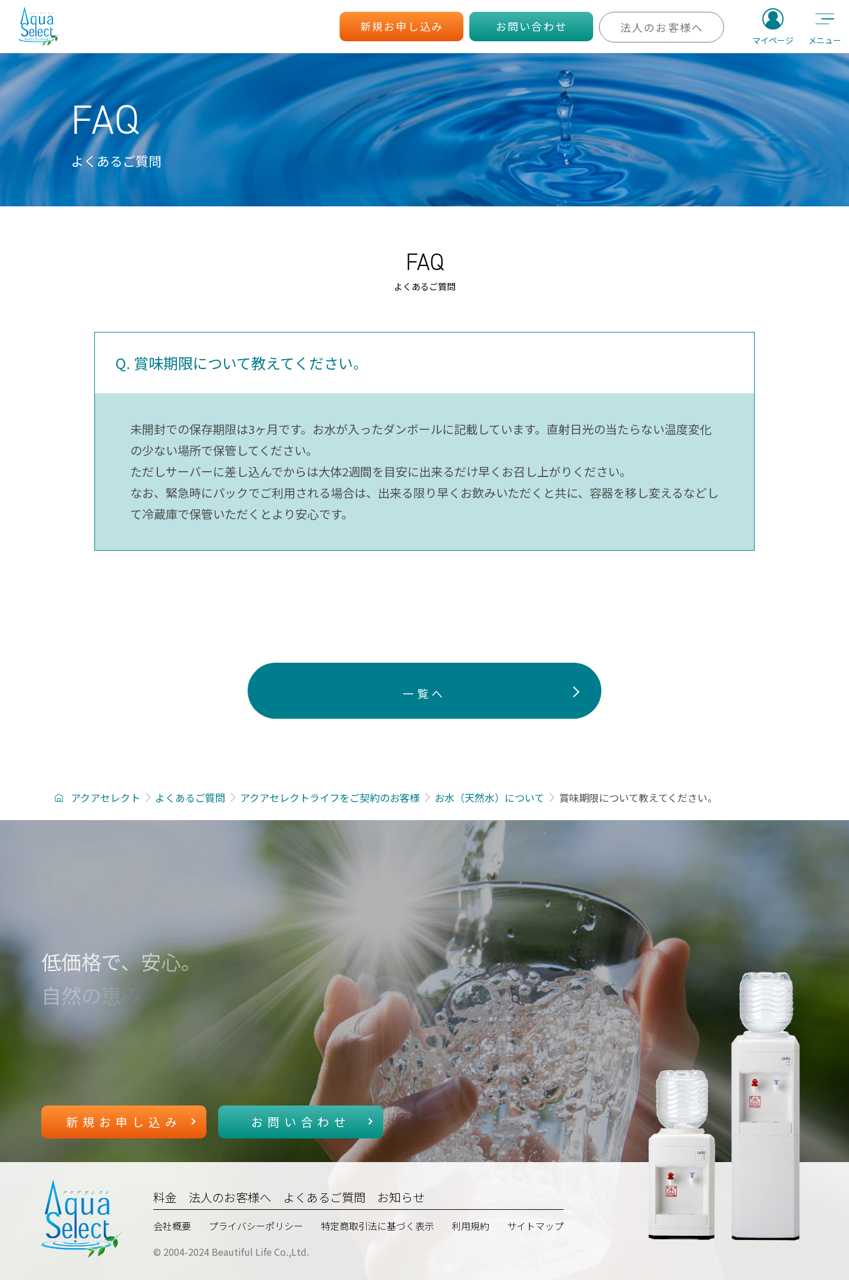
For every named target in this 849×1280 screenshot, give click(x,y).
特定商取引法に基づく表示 (377, 1226)
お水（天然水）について (489, 797)
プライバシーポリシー (256, 1226)
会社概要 (172, 1226)
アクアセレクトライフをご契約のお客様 (330, 797)
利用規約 (470, 1226)
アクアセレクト (105, 797)
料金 (165, 1197)
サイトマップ (535, 1226)
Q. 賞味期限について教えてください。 (242, 362)
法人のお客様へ (230, 1197)
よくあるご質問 (190, 797)
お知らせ (400, 1197)
